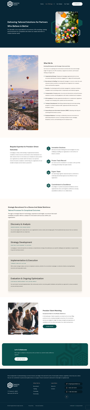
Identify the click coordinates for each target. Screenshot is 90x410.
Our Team (66, 4)
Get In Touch (21, 359)
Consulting (35, 391)
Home (42, 4)
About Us (53, 386)
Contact (77, 4)
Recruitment (36, 386)
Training (35, 388)
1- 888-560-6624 (72, 391)
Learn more (49, 326)
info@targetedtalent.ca (74, 384)
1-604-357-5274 (72, 387)
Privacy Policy (30, 405)
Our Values (59, 4)
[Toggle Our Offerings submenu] (54, 4)
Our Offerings (49, 4)
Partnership (36, 393)
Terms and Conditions (39, 405)
